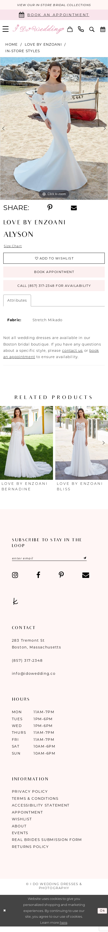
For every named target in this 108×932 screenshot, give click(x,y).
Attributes (17, 305)
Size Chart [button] (14, 247)
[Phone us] (81, 29)
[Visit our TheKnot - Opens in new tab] (15, 607)
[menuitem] (69, 29)
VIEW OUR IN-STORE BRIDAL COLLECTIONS (54, 5)
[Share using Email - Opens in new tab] (74, 208)
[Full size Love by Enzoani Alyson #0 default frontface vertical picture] (54, 129)
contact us (72, 355)
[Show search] (92, 30)
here (63, 928)
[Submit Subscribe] (87, 563)
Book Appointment (54, 275)
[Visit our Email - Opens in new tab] (85, 580)
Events (20, 838)
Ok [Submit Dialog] (102, 916)
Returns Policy (30, 852)
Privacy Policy (30, 797)
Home (11, 45)
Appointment (27, 818)
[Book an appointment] (54, 15)
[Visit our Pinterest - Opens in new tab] (61, 580)
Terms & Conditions (35, 804)
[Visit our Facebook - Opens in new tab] (38, 580)
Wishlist (22, 825)
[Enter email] (53, 563)
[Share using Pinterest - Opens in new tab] (50, 208)
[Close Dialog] (5, 916)
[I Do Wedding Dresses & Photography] (38, 29)
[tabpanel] (54, 129)
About (19, 831)
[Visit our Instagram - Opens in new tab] (15, 580)
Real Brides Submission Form (47, 845)
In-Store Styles (22, 51)
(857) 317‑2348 (27, 666)
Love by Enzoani (43, 45)
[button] (69, 29)
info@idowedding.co (34, 679)
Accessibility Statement (41, 811)
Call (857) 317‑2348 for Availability (54, 290)
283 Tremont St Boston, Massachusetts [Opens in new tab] (36, 649)
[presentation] (26, 448)
